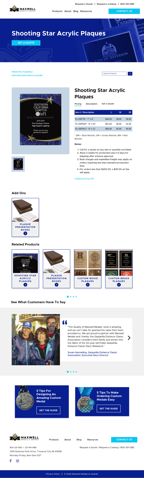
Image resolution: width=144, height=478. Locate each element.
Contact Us (124, 11)
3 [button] (73, 297)
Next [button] (129, 338)
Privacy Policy (53, 474)
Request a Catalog (108, 448)
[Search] (114, 74)
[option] (40, 120)
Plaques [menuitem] (27, 72)
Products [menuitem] (57, 11)
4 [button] (76, 297)
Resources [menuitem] (86, 11)
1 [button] (68, 297)
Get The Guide (48, 411)
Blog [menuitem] (75, 11)
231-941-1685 (30, 448)
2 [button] (70, 297)
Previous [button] (15, 338)
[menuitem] (84, 4)
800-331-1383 (16, 448)
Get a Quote (26, 43)
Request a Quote (88, 448)
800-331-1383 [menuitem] (127, 4)
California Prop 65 (84, 179)
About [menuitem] (67, 11)
